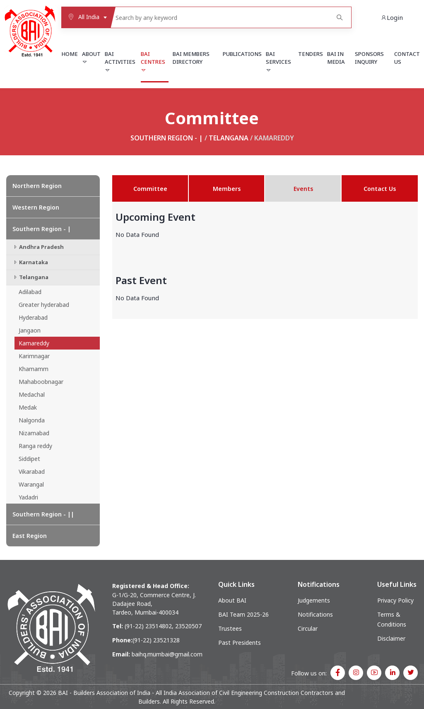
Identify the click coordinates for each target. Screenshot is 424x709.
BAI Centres (153, 61)
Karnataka (30, 262)
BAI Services (278, 61)
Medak (28, 407)
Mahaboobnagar (41, 382)
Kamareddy (34, 343)
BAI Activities (120, 61)
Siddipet (29, 459)
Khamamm (33, 369)
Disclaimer (391, 638)
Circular (308, 628)
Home (69, 54)
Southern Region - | (166, 137)
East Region (29, 536)
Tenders (310, 54)
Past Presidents (239, 642)
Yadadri (28, 497)
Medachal (32, 394)
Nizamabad (34, 433)
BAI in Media (336, 58)
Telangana (228, 137)
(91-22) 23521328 (156, 640)
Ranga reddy (35, 446)
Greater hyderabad (44, 305)
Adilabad (30, 292)
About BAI (232, 600)
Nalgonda (32, 420)
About (91, 57)
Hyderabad (33, 317)
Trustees (230, 628)
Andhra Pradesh (38, 247)
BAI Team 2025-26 (243, 614)
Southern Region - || (43, 514)
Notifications (315, 614)
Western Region (35, 207)
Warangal (31, 484)
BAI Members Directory (191, 58)
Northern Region (37, 186)
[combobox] (86, 17)
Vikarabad (32, 471)
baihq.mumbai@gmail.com (167, 654)
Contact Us (407, 58)
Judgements (314, 600)
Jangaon (30, 330)
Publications (242, 54)
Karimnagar (34, 356)
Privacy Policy (395, 600)
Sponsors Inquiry (369, 58)
